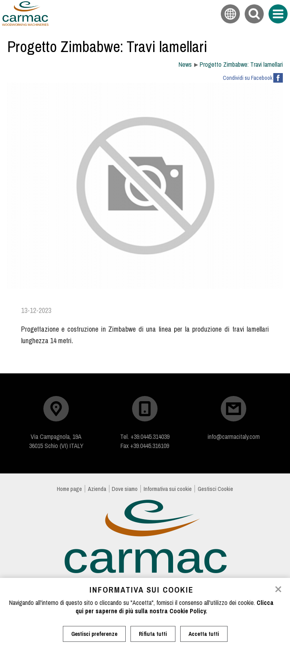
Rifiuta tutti (153, 633)
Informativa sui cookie (168, 489)
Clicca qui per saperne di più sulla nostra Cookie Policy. (175, 607)
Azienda (97, 489)
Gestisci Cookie (215, 489)
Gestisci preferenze (94, 633)
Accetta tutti (204, 633)
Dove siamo (125, 489)
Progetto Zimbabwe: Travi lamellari (241, 64)
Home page (69, 489)
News (185, 64)
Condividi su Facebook (247, 77)
